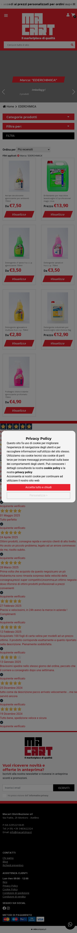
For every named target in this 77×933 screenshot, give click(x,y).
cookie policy (52, 468)
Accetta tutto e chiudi (38, 487)
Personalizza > (38, 495)
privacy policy (23, 472)
